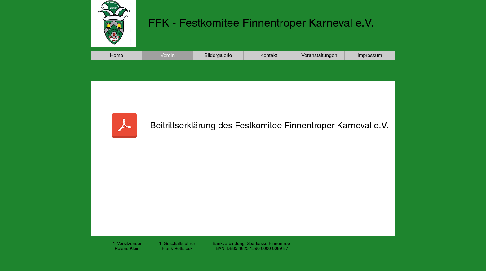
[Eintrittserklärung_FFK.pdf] (124, 126)
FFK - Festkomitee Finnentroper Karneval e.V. (261, 22)
